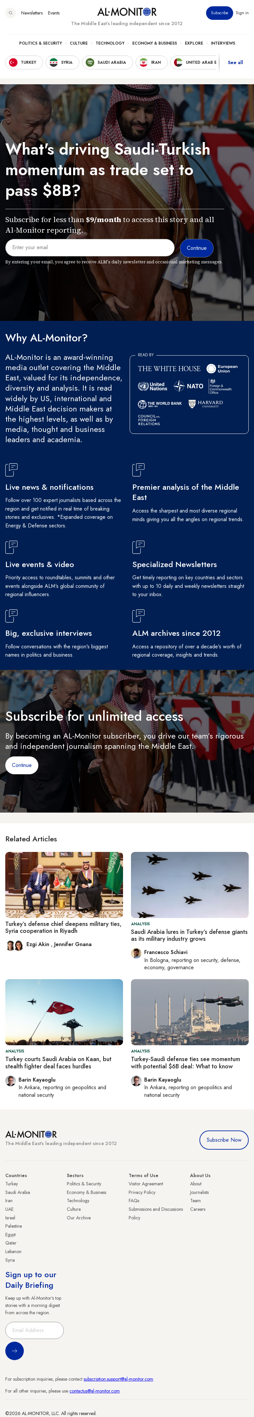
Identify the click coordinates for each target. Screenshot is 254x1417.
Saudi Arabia (17, 1192)
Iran (9, 1200)
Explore (194, 43)
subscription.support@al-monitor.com (118, 1379)
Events (54, 13)
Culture (79, 43)
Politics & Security (40, 43)
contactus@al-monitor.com (94, 1391)
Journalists (199, 1192)
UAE (9, 1209)
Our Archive (79, 1217)
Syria (10, 1260)
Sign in (242, 13)
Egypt (10, 1234)
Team (195, 1200)
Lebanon (13, 1251)
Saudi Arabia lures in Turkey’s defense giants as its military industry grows (189, 935)
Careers (197, 1209)
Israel (10, 1217)
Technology (110, 43)
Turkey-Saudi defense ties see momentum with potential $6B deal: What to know (185, 1063)
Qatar (11, 1243)
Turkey (11, 1183)
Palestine (13, 1226)
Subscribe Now (224, 1140)
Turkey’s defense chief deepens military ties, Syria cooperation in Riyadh (63, 928)
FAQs (134, 1200)
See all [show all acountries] (235, 62)
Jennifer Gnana (73, 944)
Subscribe (219, 13)
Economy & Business (154, 43)
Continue (22, 765)
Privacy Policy (142, 1192)
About (195, 1183)
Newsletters (32, 13)
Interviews (223, 43)
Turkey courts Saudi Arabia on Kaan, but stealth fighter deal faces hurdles (58, 1063)
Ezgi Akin (38, 944)
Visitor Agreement (146, 1183)
